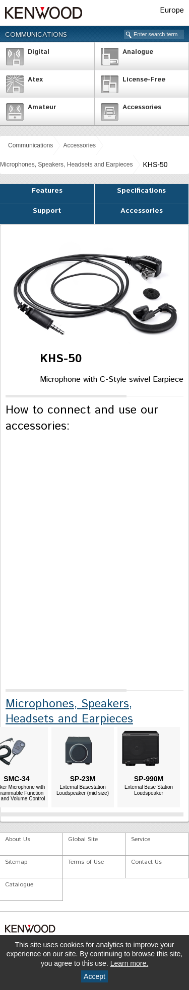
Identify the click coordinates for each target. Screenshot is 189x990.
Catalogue (19, 884)
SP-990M (148, 779)
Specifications (141, 191)
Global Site (83, 839)
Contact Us (146, 862)
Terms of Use (86, 862)
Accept (94, 976)
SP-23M (83, 779)
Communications (36, 35)
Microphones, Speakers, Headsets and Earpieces (66, 164)
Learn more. (129, 963)
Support (47, 211)
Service (140, 839)
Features (47, 191)
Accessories (79, 145)
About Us (17, 839)
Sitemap (16, 862)
